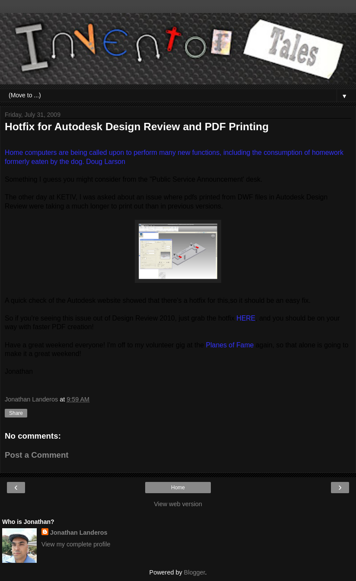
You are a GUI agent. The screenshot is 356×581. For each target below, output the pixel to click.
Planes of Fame (230, 345)
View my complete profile (76, 544)
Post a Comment (37, 454)
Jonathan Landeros (79, 532)
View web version (178, 504)
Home (178, 488)
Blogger (194, 572)
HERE (245, 318)
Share (16, 413)
